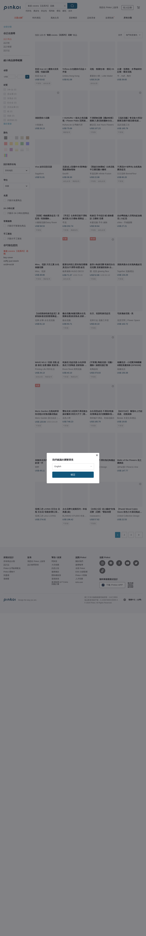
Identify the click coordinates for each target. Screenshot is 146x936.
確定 (73, 474)
